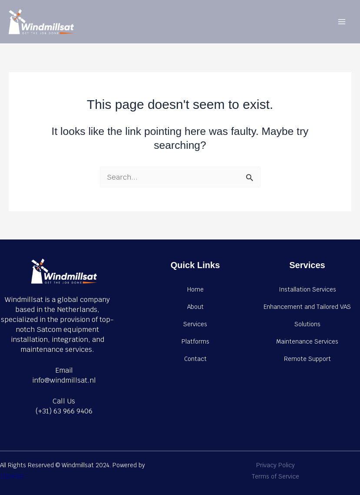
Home (195, 289)
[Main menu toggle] (341, 22)
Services (195, 324)
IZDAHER (12, 476)
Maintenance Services (307, 341)
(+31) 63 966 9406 (64, 411)
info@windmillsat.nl (64, 380)
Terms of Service (275, 476)
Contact (195, 359)
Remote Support (307, 359)
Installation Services (307, 289)
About (195, 307)
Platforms (195, 341)
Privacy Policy (275, 465)
